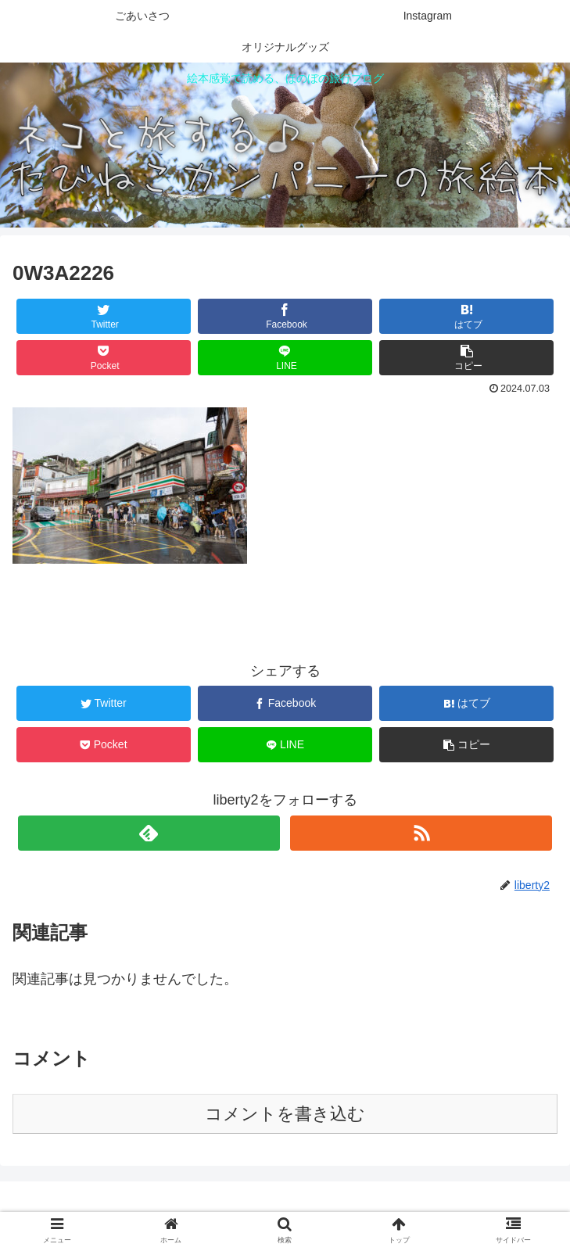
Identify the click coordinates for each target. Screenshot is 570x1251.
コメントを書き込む (285, 1114)
